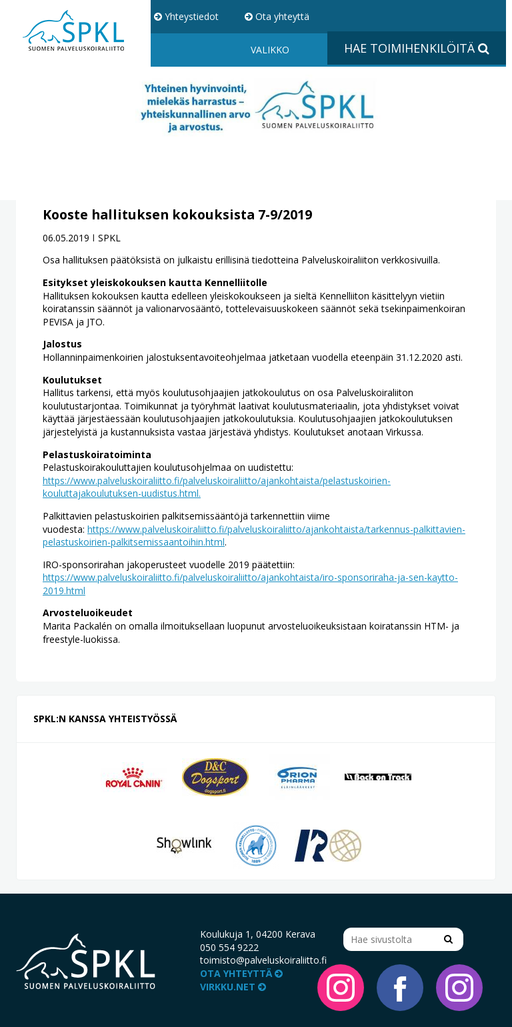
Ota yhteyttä (277, 16)
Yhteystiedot (186, 16)
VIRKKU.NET (233, 986)
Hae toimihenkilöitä (416, 48)
